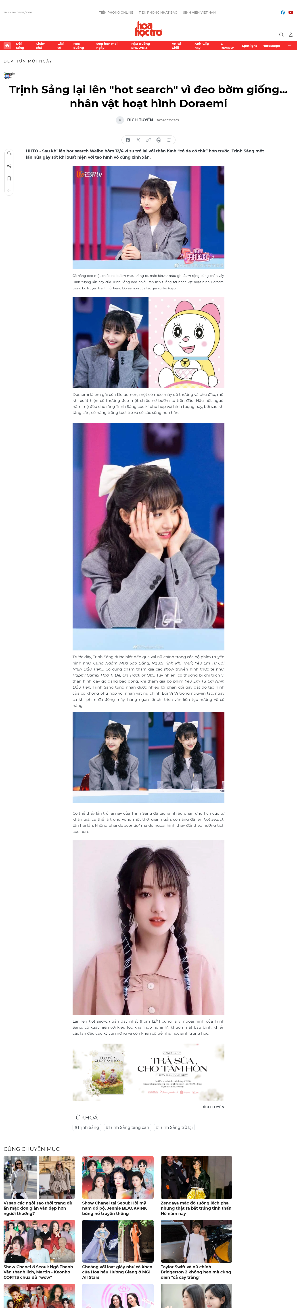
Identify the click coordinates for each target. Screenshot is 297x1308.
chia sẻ (128, 140)
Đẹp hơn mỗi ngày (106, 46)
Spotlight (249, 46)
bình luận (169, 140)
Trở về (9, 191)
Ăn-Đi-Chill (177, 46)
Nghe (9, 153)
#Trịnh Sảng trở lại (174, 1127)
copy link (148, 140)
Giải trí (60, 46)
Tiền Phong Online (116, 12)
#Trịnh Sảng (87, 1127)
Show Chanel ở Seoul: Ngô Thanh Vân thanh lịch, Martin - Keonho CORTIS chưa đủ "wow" (38, 1272)
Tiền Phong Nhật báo (158, 12)
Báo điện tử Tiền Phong (149, 29)
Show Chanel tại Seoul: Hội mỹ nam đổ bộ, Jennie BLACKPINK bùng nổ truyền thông (114, 1208)
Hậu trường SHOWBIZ (140, 46)
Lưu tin (9, 178)
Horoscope (271, 46)
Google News (7, 75)
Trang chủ (7, 45)
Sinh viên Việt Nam (199, 12)
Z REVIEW (227, 46)
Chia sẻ (9, 166)
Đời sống (20, 46)
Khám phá (40, 46)
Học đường (78, 46)
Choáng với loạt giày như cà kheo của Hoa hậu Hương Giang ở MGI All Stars (117, 1272)
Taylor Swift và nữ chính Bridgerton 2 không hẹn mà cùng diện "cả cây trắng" (196, 1272)
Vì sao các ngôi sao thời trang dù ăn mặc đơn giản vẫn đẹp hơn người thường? (38, 1208)
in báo (158, 140)
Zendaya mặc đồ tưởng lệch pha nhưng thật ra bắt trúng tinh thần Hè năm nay (196, 1208)
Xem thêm (289, 45)
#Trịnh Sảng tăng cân (127, 1127)
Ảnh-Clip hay (202, 46)
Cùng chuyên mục (32, 1149)
